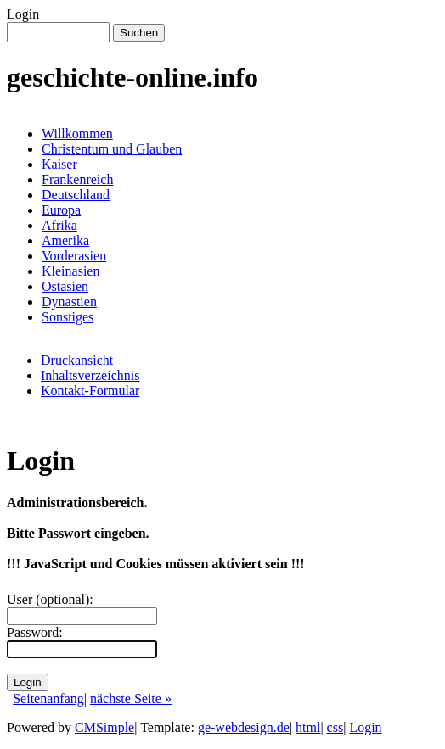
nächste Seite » (131, 698)
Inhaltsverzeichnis (90, 375)
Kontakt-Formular (90, 390)
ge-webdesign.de (244, 727)
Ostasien (65, 286)
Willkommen (77, 133)
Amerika (65, 240)
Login (365, 727)
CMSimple (104, 727)
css (335, 727)
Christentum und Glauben (112, 149)
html (308, 727)
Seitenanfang (48, 698)
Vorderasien (74, 256)
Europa (61, 210)
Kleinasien (70, 271)
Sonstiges (67, 317)
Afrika (59, 225)
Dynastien (69, 301)
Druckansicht (77, 360)
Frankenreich (77, 179)
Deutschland (76, 194)
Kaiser (59, 164)
